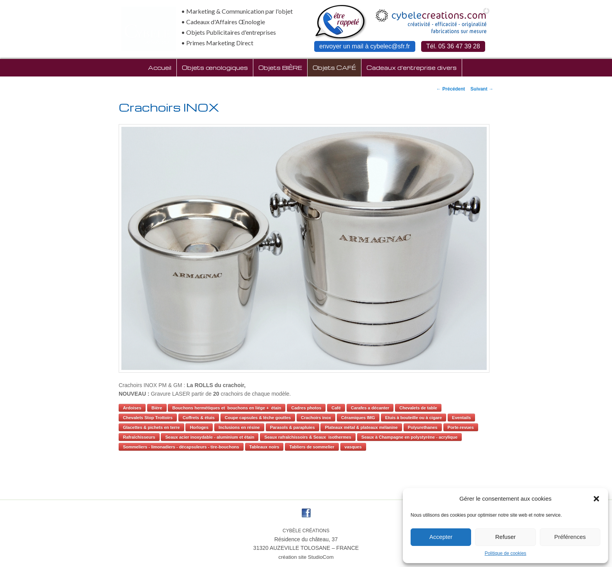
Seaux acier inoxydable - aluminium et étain (209, 437)
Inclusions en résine (239, 427)
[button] (596, 499)
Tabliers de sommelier (311, 446)
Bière (156, 407)
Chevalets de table (418, 407)
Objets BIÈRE (280, 67)
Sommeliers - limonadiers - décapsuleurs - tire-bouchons (181, 446)
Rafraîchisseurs (139, 437)
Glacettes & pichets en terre (151, 427)
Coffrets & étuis (199, 417)
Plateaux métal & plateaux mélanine (361, 427)
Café (336, 407)
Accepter (440, 536)
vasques (353, 446)
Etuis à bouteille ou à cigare (413, 417)
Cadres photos (306, 407)
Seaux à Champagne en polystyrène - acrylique (409, 437)
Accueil (159, 67)
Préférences (570, 536)
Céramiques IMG (358, 417)
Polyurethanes (423, 427)
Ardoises (132, 407)
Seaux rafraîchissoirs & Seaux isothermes (307, 437)
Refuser (505, 536)
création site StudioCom (306, 557)
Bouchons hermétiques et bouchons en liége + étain (226, 407)
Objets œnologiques (215, 67)
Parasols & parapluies (292, 427)
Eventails (461, 417)
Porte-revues (461, 427)
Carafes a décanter (370, 407)
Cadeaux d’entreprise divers (411, 67)
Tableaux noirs (264, 446)
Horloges (199, 427)
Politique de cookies (506, 553)
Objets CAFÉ (334, 67)
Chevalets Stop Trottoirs (148, 417)
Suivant (481, 89)
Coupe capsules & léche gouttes (258, 417)
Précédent (450, 89)
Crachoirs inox (316, 417)
